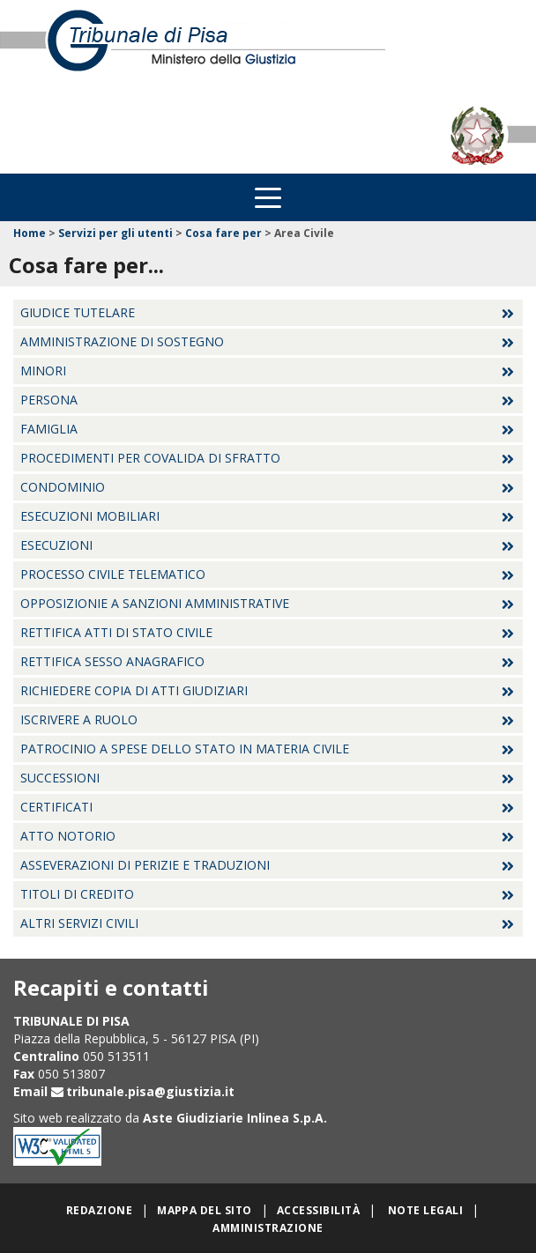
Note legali (425, 1210)
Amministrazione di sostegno (122, 341)
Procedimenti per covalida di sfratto (150, 457)
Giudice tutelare (77, 312)
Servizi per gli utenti (115, 233)
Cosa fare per (223, 233)
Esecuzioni (56, 545)
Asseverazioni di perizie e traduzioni (145, 864)
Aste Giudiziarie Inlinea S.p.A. (235, 1117)
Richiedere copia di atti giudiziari (134, 690)
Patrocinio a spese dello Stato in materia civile (184, 748)
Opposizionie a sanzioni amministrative (154, 603)
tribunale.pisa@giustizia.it (150, 1091)
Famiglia (49, 428)
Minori (43, 370)
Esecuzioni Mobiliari (90, 516)
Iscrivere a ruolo (79, 719)
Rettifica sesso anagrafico (112, 661)
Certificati (56, 806)
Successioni (60, 777)
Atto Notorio (67, 835)
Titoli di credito (77, 894)
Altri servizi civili (79, 923)
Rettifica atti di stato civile (116, 632)
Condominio (62, 486)
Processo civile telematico (112, 574)
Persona (49, 399)
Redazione (99, 1210)
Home (29, 233)
